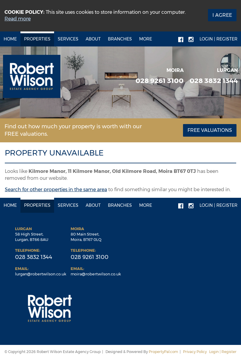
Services (68, 39)
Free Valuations (210, 130)
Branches (120, 39)
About (93, 39)
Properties (37, 39)
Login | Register (218, 39)
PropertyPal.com (163, 351)
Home (10, 39)
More (145, 39)
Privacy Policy (195, 351)
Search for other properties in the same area (56, 189)
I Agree (222, 15)
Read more (18, 19)
